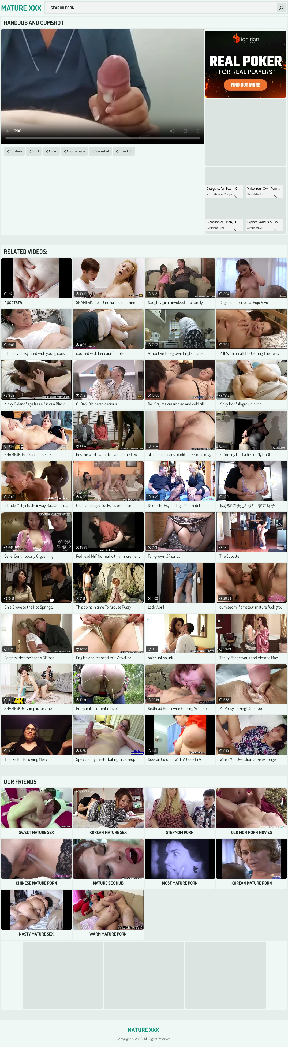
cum (54, 151)
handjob (126, 151)
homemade (77, 151)
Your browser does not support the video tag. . (102, 86)
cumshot (102, 151)
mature (17, 151)
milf (36, 151)
